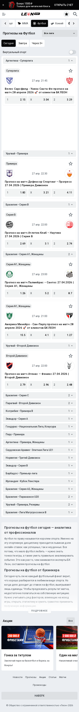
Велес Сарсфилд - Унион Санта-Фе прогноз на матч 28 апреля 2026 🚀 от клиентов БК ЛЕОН (36, 90)
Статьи (52, 677)
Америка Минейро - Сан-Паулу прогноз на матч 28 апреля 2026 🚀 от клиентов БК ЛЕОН (39, 326)
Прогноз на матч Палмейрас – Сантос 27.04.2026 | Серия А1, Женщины (39, 284)
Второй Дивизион (16, 355)
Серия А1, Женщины (18, 264)
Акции (42, 677)
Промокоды (39, 685)
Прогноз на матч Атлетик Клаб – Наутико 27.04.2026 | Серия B (33, 234)
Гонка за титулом (17, 655)
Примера (11, 163)
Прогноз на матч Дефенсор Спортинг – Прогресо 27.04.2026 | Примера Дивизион (38, 183)
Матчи (62, 677)
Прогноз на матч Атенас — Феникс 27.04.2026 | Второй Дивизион (37, 375)
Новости (17, 677)
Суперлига (12, 70)
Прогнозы (30, 677)
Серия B (11, 214)
